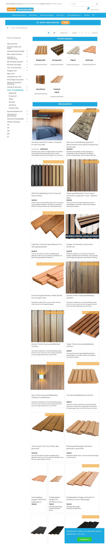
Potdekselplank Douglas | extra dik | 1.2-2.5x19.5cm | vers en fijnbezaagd (80, 395)
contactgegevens (68, 518)
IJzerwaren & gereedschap (11, 115)
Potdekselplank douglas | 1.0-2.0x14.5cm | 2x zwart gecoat (54, 434)
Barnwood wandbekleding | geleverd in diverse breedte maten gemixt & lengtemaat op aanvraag (82, 131)
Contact (12, 523)
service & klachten (37, 524)
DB (8, 131)
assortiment (66, 522)
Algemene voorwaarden (42, 536)
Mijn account (27, 536)
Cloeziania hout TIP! (14, 77)
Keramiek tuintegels (14, 65)
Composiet (13, 96)
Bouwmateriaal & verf (14, 111)
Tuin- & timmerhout (14, 68)
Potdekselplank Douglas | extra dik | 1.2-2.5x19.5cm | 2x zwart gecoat (80, 433)
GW (8, 134)
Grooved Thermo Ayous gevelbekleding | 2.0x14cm (45, 280)
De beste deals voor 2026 (14, 47)
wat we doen (51, 512)
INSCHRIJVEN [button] (93, 515)
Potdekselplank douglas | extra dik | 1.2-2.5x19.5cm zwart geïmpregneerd (38, 434)
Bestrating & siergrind (15, 62)
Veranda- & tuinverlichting (12, 58)
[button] (93, 15)
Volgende (95, 33)
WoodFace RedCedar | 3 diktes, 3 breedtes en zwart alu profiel (46, 130)
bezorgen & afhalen (37, 520)
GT (8, 137)
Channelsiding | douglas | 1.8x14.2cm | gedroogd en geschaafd (38, 396)
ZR (8, 128)
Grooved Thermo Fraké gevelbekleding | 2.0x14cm (80, 245)
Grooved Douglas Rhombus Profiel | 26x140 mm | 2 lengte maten (46, 245)
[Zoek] (97, 4)
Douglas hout (12, 71)
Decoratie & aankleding (15, 119)
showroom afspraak (66, 513)
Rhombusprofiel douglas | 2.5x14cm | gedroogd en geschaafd (79, 357)
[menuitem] (19, 15)
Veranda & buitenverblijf (15, 51)
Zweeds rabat (14, 108)
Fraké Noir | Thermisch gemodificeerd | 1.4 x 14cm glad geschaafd (46, 207)
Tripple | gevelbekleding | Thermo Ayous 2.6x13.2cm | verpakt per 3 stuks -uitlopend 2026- (81, 170)
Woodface (12, 105)
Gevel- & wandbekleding (15, 90)
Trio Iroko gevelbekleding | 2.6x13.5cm (79, 318)
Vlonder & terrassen (14, 87)
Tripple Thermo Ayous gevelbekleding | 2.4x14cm (80, 280)
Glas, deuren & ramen (14, 54)
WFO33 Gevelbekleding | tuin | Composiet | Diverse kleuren (46, 169)
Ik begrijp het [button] (84, 539)
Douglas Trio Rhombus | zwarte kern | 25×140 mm (79, 207)
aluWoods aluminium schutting (14, 83)
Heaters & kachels (13, 122)
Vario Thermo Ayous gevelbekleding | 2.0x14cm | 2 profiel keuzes (44, 319)
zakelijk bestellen (52, 520)
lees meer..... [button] (82, 534)
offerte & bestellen (37, 512)
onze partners (67, 526)
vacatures (50, 524)
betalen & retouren (37, 516)
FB (8, 125)
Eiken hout (11, 74)
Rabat (11, 99)
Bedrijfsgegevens (59, 536)
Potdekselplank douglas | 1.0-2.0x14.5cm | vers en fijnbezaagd (56, 396)
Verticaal (12, 102)
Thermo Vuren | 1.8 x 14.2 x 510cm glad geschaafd (45, 357)
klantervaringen (52, 516)
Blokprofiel (12, 93)
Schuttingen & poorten (15, 80)
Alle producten (12, 44)
